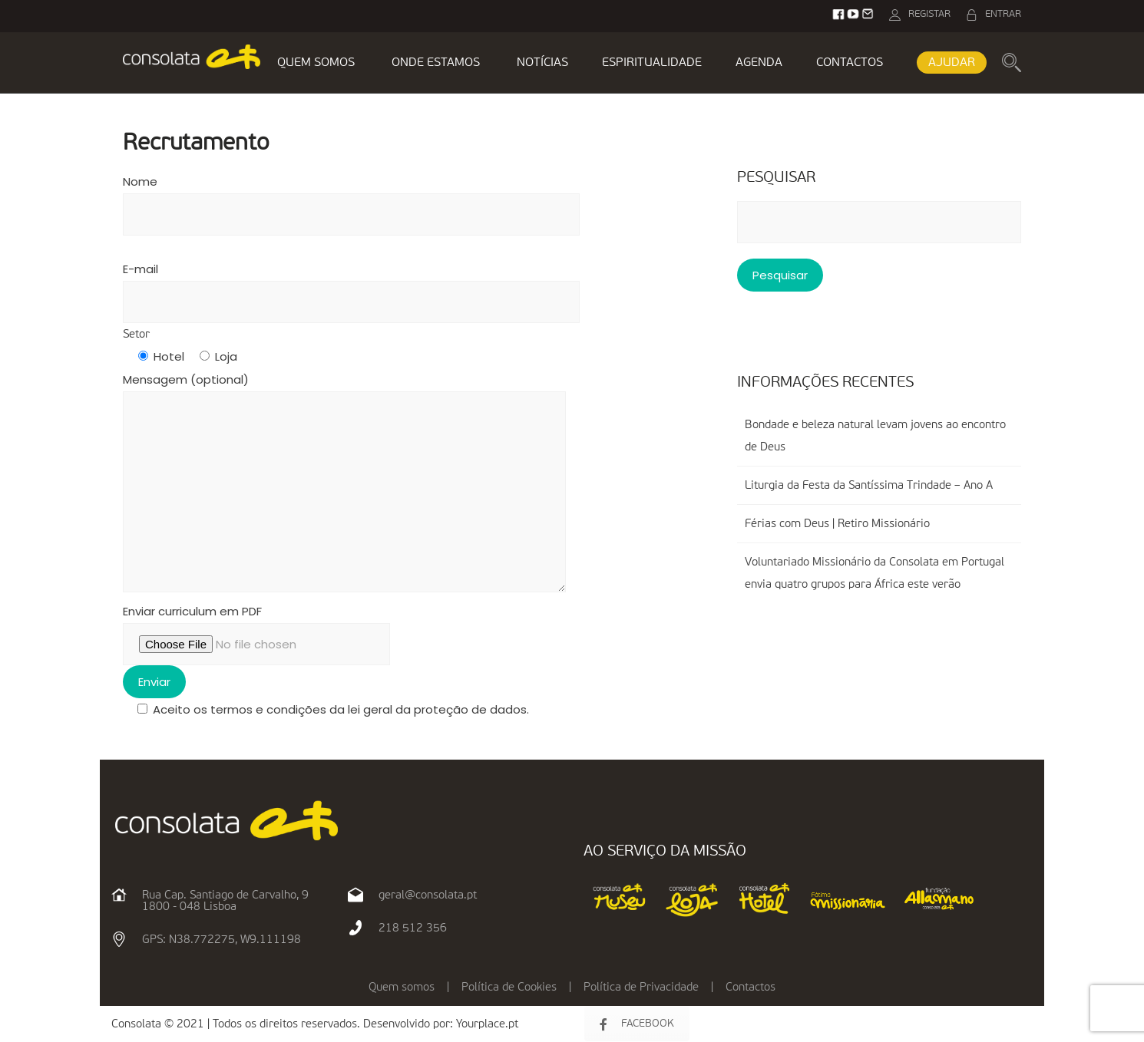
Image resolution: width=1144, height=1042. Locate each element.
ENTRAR (1003, 14)
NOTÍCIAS (542, 63)
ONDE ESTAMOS (436, 63)
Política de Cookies (509, 987)
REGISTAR (929, 14)
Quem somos (402, 987)
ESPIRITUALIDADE (652, 63)
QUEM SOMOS (316, 63)
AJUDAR (951, 63)
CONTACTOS (849, 63)
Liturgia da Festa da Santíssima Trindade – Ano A (869, 485)
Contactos (750, 987)
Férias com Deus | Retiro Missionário (837, 523)
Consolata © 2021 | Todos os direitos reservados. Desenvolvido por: (283, 1024)
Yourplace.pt (487, 1024)
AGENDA (759, 63)
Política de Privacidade (641, 987)
